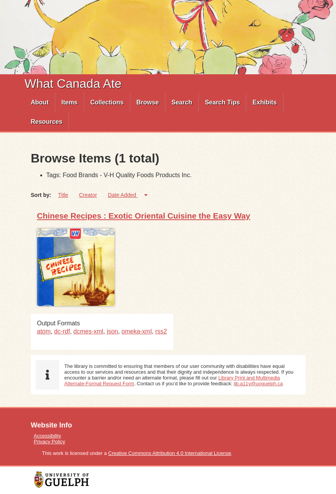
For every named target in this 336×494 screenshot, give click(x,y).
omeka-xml (136, 331)
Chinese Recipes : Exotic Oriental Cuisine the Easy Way (144, 215)
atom (44, 331)
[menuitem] (40, 102)
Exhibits (264, 102)
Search (182, 102)
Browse (147, 102)
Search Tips (222, 102)
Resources (47, 121)
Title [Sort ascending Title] (63, 195)
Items (69, 102)
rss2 (161, 331)
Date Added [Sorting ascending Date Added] (123, 195)
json (112, 331)
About (40, 102)
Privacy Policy (49, 441)
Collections (107, 102)
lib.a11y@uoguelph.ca (258, 383)
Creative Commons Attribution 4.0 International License (169, 453)
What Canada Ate (73, 84)
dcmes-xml (88, 331)
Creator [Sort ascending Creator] (88, 195)
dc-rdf (62, 331)
